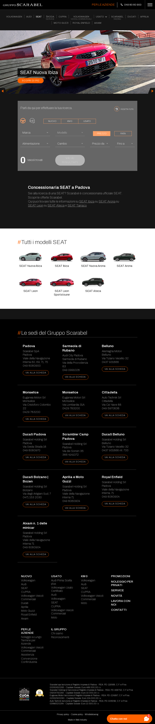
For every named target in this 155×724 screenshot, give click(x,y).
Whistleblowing (91, 714)
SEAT (39, 17)
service (117, 590)
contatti (119, 609)
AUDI (29, 17)
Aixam (24, 618)
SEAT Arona (107, 201)
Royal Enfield (29, 614)
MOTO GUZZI (61, 23)
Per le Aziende (103, 4)
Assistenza (27, 654)
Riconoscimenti (60, 637)
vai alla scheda (36, 372)
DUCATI (132, 17)
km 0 (69, 121)
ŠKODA (50, 18)
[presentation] (3, 91)
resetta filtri (124, 108)
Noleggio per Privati (122, 583)
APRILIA (144, 17)
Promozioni (120, 576)
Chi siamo (57, 633)
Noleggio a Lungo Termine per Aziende (31, 640)
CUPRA (63, 17)
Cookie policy (77, 714)
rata (123, 133)
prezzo (102, 133)
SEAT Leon (35, 205)
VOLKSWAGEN (14, 17)
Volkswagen (28, 580)
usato (87, 121)
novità (116, 595)
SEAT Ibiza (86, 201)
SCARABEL (117, 18)
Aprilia (24, 606)
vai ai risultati (70, 160)
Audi (23, 584)
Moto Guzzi (28, 610)
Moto (54, 617)
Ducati (24, 603)
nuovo (52, 121)
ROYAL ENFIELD (81, 23)
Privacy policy (63, 714)
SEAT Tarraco (77, 205)
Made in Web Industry (77, 720)
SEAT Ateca (56, 205)
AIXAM (97, 23)
